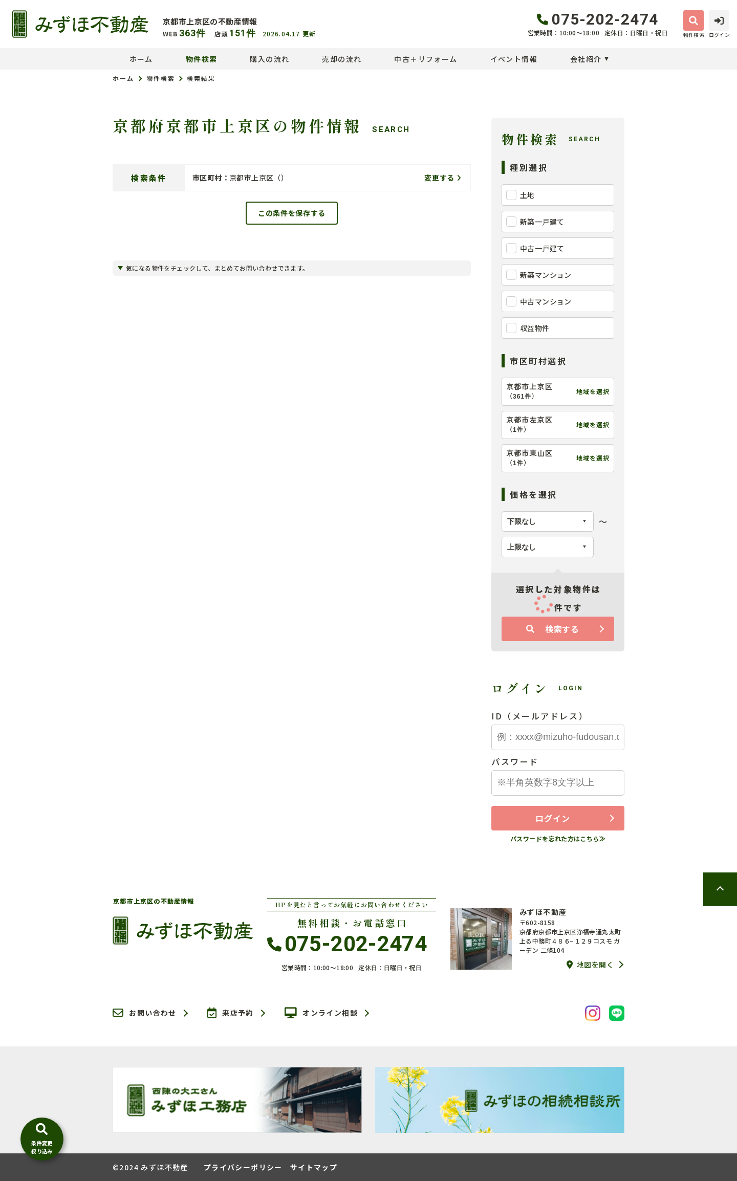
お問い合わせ (145, 1013)
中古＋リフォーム (425, 59)
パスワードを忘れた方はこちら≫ (557, 838)
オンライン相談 (321, 1013)
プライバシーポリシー (243, 1167)
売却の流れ (341, 59)
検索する (552, 629)
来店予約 (230, 1013)
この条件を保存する (292, 213)
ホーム (141, 59)
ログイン (552, 818)
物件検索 (202, 59)
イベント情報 (513, 59)
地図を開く (590, 964)
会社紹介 (586, 59)
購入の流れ (269, 59)
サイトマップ (313, 1167)
